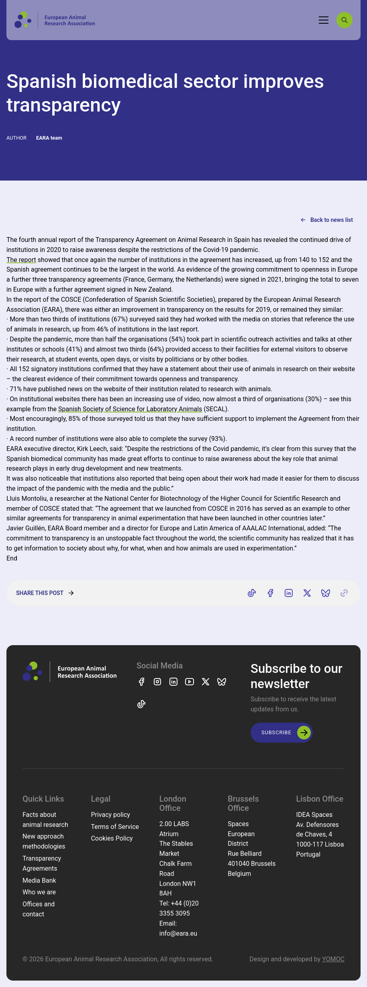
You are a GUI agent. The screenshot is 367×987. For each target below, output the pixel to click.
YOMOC (333, 959)
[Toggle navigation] (323, 20)
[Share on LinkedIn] (289, 593)
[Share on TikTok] (252, 593)
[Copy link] (344, 593)
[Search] (344, 20)
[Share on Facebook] (270, 593)
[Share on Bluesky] (325, 593)
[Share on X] (307, 593)
